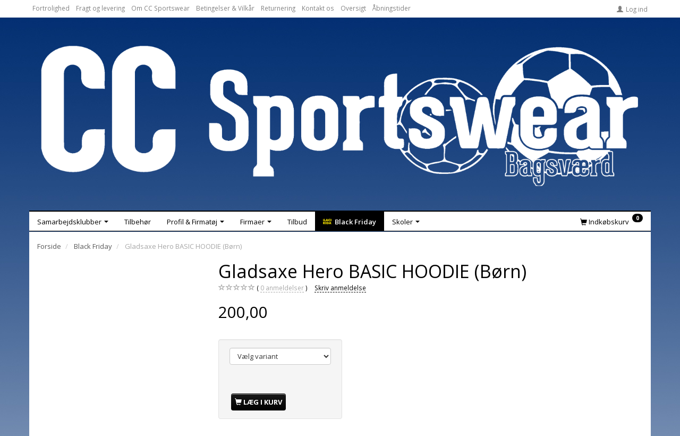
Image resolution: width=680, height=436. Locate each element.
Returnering (278, 8)
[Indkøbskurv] (611, 221)
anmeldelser (282, 287)
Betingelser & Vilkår (225, 8)
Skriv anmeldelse (340, 287)
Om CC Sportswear (160, 8)
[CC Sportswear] (340, 116)
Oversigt (353, 8)
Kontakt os (318, 8)
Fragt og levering (100, 8)
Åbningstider (391, 8)
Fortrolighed (51, 8)
